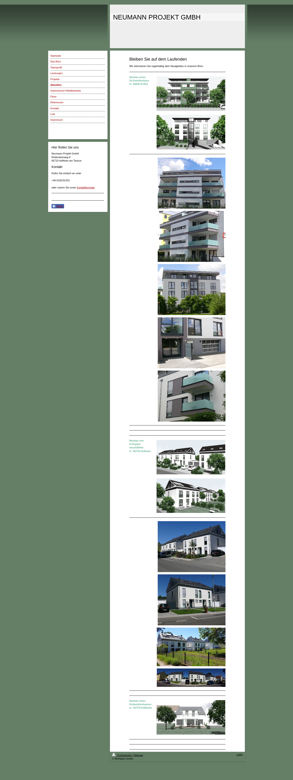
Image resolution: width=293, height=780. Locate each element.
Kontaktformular (86, 187)
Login (239, 754)
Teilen (57, 206)
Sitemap (138, 755)
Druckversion (122, 755)
